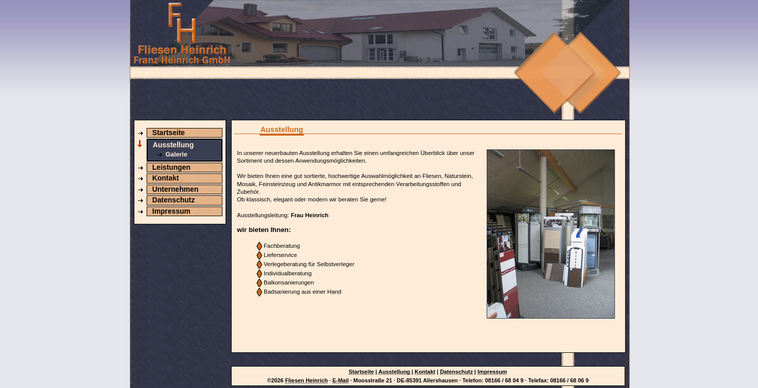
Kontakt (165, 178)
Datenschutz (173, 200)
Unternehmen (175, 189)
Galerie (176, 154)
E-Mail (340, 380)
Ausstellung (173, 145)
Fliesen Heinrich (306, 380)
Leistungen (171, 167)
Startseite (168, 132)
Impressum (171, 211)
